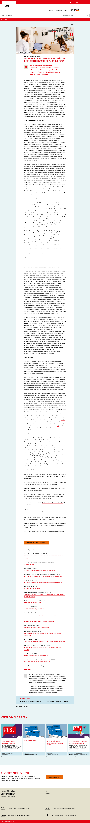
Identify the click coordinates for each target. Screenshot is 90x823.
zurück (72, 24)
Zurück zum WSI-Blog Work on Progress (35, 542)
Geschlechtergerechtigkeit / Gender (30, 701)
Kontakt (46, 791)
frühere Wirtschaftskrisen (36, 255)
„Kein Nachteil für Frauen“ (31, 130)
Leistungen (9, 15)
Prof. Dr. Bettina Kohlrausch (36, 674)
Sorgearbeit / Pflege (51, 753)
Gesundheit (27, 753)
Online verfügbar (40, 148)
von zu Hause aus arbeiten (39, 88)
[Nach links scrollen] (86, 721)
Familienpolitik (5, 754)
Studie (63, 420)
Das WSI (51, 10)
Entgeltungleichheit (83, 754)
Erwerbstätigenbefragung (35, 277)
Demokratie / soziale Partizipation (31, 754)
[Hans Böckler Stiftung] (8, 796)
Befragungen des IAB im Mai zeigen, (55, 176)
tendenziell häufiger (52, 225)
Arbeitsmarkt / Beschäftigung (52, 701)
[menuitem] (3, 16)
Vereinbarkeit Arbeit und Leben (76, 753)
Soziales (65, 701)
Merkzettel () (59, 10)
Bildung (3, 753)
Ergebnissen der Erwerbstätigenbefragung (48, 231)
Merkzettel (47, 793)
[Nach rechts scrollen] (88, 721)
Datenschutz (47, 797)
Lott (58, 425)
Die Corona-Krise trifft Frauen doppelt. (52, 503)
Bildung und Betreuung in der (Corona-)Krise (36, 655)
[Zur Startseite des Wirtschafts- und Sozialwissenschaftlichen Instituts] (9, 9)
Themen (3, 15)
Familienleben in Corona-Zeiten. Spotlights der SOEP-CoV (47, 531)
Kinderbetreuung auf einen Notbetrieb (53, 84)
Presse (65, 10)
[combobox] (74, 15)
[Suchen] (87, 15)
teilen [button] (26, 706)
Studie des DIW (28, 323)
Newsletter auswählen (54, 777)
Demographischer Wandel (52, 754)
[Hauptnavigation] (6, 15)
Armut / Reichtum (10, 753)
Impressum (47, 795)
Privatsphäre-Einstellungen (50, 800)
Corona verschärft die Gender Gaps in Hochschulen (37, 662)
